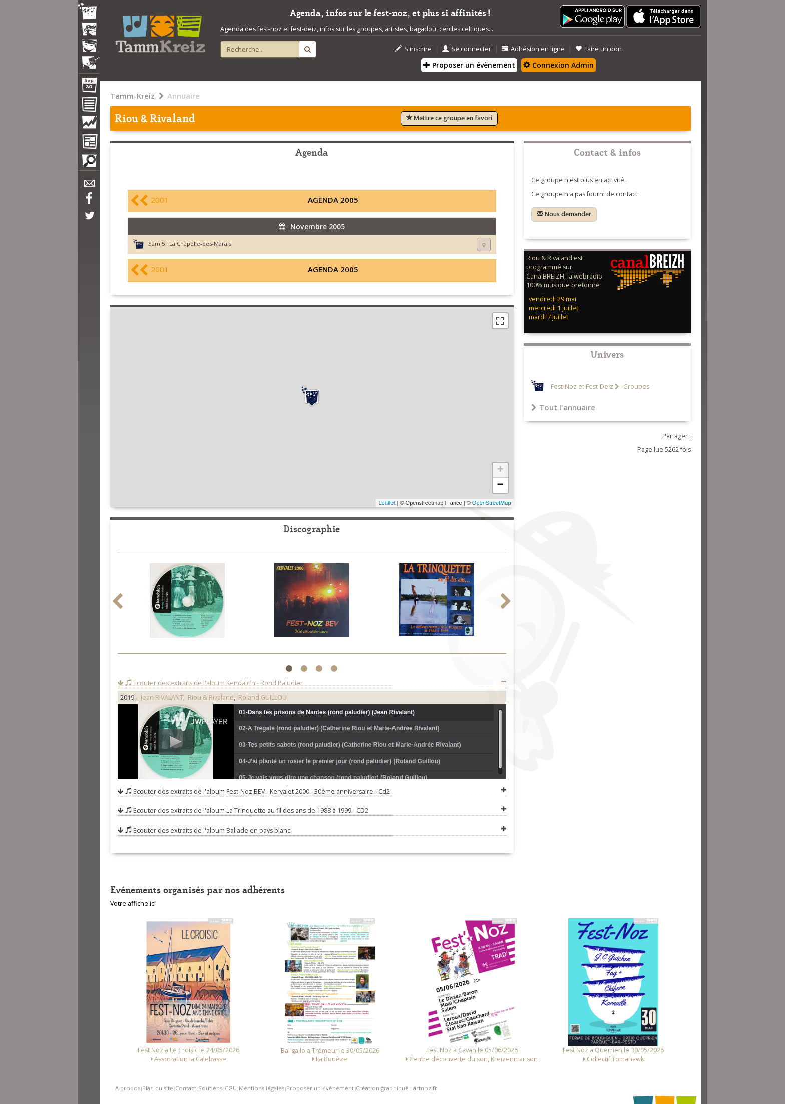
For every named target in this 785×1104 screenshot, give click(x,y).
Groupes (635, 386)
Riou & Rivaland (211, 697)
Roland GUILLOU (262, 697)
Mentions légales (261, 1088)
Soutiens (210, 1088)
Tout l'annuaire (563, 407)
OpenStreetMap (491, 503)
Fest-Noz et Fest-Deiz (582, 386)
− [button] (500, 485)
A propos (127, 1088)
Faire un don (598, 49)
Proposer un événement (320, 1088)
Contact (185, 1088)
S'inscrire (413, 49)
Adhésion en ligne (533, 49)
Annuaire (183, 96)
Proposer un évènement (469, 65)
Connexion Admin (558, 65)
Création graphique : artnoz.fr (396, 1088)
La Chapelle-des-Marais (200, 243)
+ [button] (500, 470)
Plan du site (157, 1088)
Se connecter (466, 49)
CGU (231, 1088)
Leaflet (386, 503)
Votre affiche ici (133, 903)
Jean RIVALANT (162, 697)
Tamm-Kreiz (132, 96)
